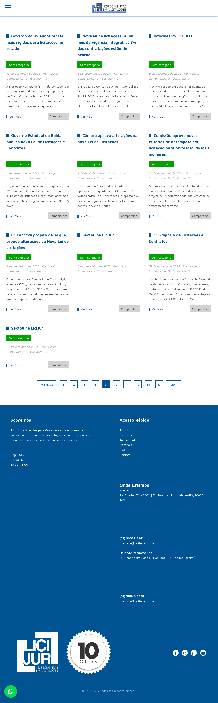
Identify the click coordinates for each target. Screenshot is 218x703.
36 (148, 385)
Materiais (126, 445)
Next (173, 385)
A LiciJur (125, 431)
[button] (10, 691)
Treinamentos (129, 440)
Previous (47, 385)
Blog (123, 450)
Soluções (126, 435)
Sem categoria (19, 65)
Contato (125, 455)
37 (159, 385)
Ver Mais (15, 116)
